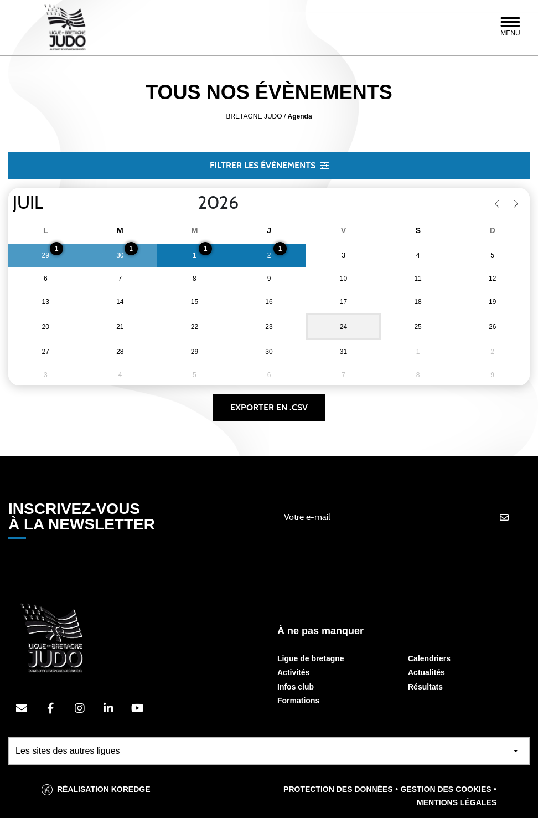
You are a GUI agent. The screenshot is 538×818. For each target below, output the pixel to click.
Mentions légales (456, 802)
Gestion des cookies (446, 789)
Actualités (426, 672)
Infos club (295, 686)
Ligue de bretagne (310, 658)
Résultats (425, 686)
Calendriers (429, 658)
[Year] (188, 203)
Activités (293, 672)
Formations (298, 700)
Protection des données (338, 789)
